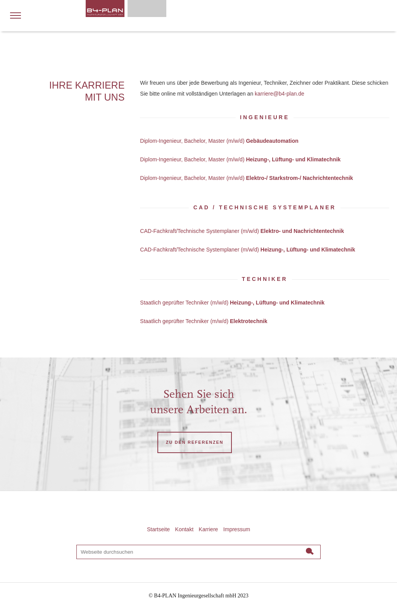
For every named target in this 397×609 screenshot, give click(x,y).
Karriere (208, 529)
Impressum (236, 529)
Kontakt (184, 529)
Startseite (158, 529)
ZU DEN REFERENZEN (194, 442)
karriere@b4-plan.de (279, 94)
